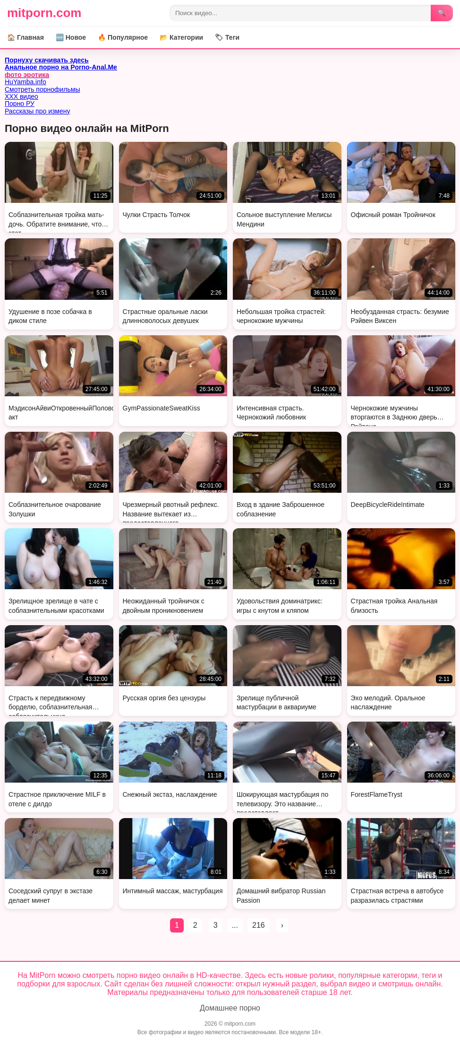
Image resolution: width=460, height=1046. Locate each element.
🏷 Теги (227, 37)
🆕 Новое (71, 37)
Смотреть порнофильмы (42, 89)
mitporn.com (44, 13)
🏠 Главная (25, 37)
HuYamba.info (25, 82)
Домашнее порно (230, 1008)
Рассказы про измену (37, 111)
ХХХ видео (21, 96)
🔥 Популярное (123, 37)
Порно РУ (19, 103)
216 (258, 925)
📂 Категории (181, 37)
